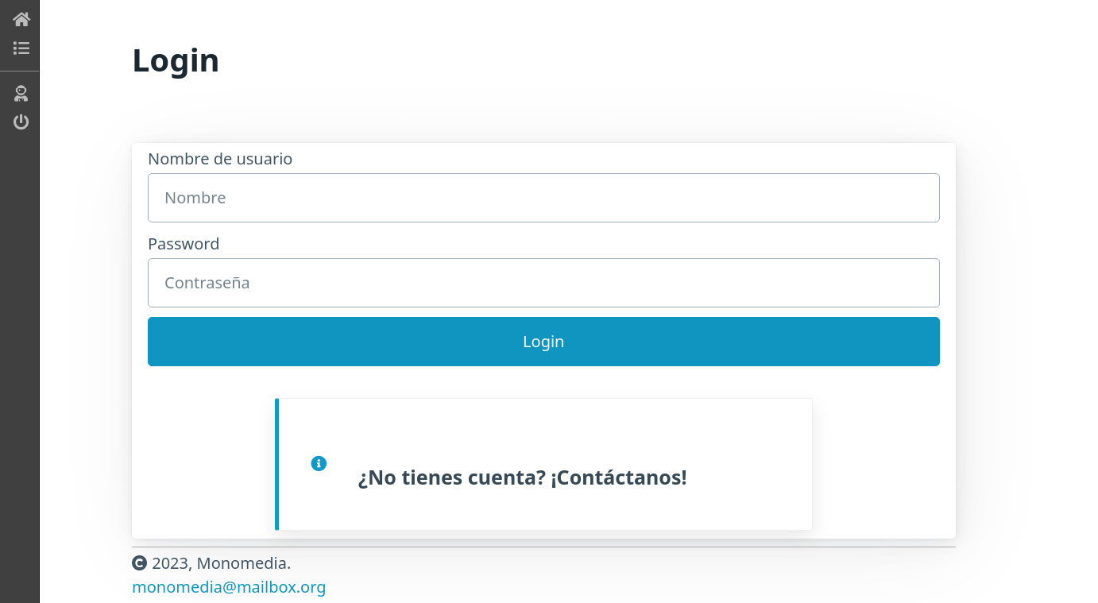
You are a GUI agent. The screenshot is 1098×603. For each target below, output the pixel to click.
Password (544, 270)
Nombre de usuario (544, 185)
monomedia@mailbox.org (229, 586)
